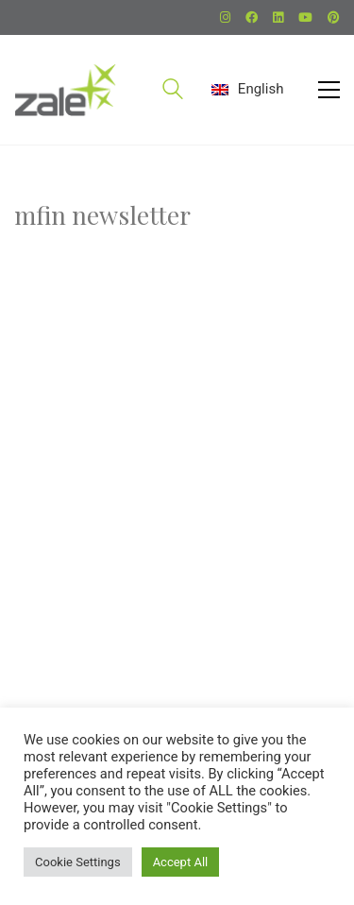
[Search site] (172, 91)
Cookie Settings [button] (78, 862)
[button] (329, 90)
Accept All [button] (181, 862)
